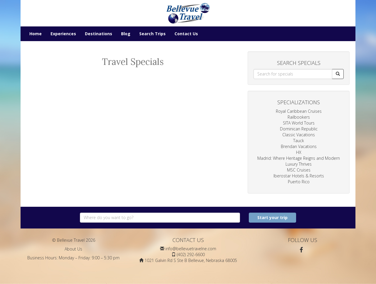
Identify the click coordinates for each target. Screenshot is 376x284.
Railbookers (299, 117)
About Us (73, 249)
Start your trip (272, 217)
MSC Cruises (298, 170)
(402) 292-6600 (191, 254)
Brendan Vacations (299, 146)
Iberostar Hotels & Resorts (298, 176)
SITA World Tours (299, 123)
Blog (125, 33)
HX (298, 152)
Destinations (98, 33)
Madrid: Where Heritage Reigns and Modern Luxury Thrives (298, 161)
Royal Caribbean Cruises (299, 111)
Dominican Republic (299, 129)
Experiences (63, 33)
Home (35, 33)
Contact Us (186, 33)
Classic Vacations (298, 134)
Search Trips (152, 33)
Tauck (298, 140)
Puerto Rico (299, 181)
